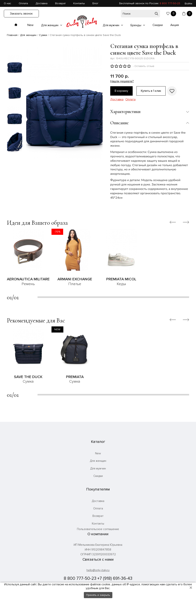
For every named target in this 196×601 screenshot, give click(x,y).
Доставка (41, 3)
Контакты (79, 3)
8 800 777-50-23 (170, 3)
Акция (174, 25)
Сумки (43, 35)
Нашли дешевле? (122, 81)
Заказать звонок (21, 13)
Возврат (60, 3)
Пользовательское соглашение (98, 529)
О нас (7, 3)
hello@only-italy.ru (98, 570)
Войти (188, 3)
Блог (95, 3)
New (30, 25)
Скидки (158, 25)
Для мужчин (111, 25)
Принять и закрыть (98, 595)
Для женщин (50, 25)
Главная (12, 35)
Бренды (136, 25)
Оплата (23, 3)
